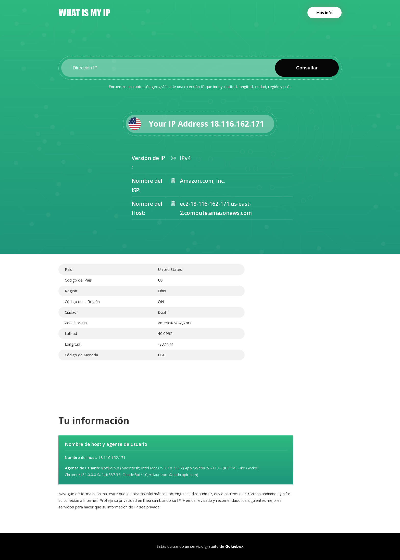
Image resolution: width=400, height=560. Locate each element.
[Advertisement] (297, 300)
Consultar (307, 67)
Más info (324, 12)
